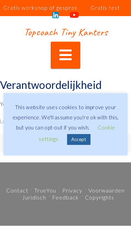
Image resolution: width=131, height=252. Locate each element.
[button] (65, 55)
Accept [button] (78, 139)
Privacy (72, 190)
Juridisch (34, 197)
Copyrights (99, 197)
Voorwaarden (106, 190)
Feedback (65, 197)
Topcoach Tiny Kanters (65, 32)
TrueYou (45, 190)
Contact (17, 190)
